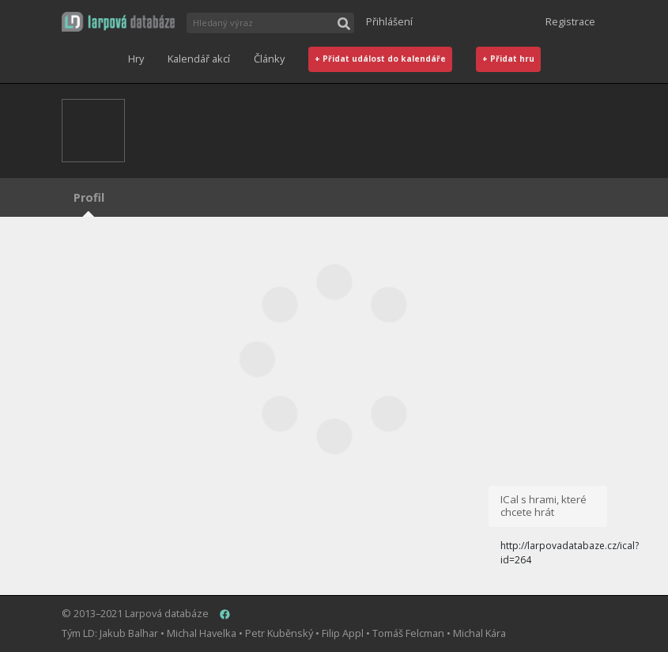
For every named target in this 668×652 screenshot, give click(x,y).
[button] (118, 22)
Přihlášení (389, 21)
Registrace (570, 21)
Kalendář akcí (199, 58)
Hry (136, 58)
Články (269, 58)
